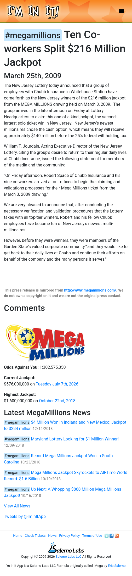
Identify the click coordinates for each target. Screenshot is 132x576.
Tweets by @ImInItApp (25, 516)
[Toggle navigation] (121, 11)
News (52, 536)
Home (17, 536)
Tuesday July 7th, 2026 (57, 384)
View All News (17, 506)
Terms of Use (92, 536)
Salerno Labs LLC (69, 556)
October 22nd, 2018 (57, 400)
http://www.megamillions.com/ (90, 290)
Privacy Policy (69, 536)
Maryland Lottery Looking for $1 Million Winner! (75, 439)
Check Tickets (35, 536)
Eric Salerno (117, 566)
